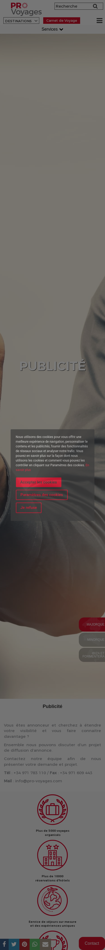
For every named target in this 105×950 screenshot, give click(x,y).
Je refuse (28, 507)
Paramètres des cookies (41, 494)
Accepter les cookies (38, 482)
